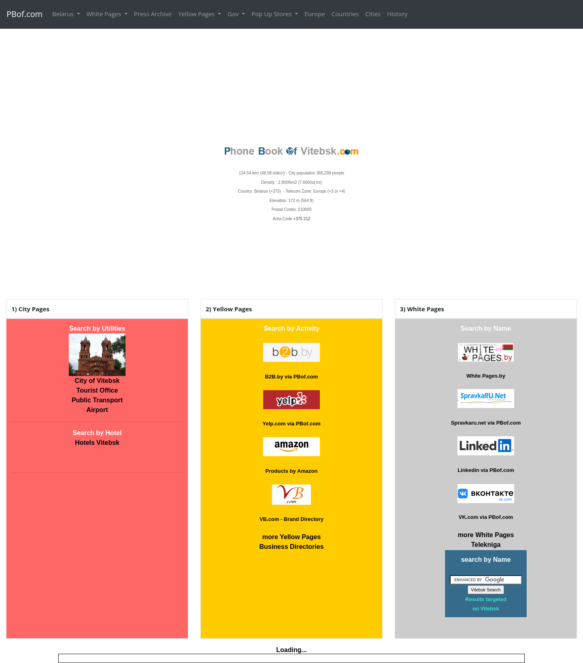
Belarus (63, 14)
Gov (234, 14)
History (397, 14)
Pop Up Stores (272, 14)
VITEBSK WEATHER (291, 252)
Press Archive (153, 14)
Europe (314, 14)
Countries (345, 14)
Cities (373, 14)
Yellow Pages (197, 14)
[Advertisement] (291, 85)
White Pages (105, 14)
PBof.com (24, 13)
